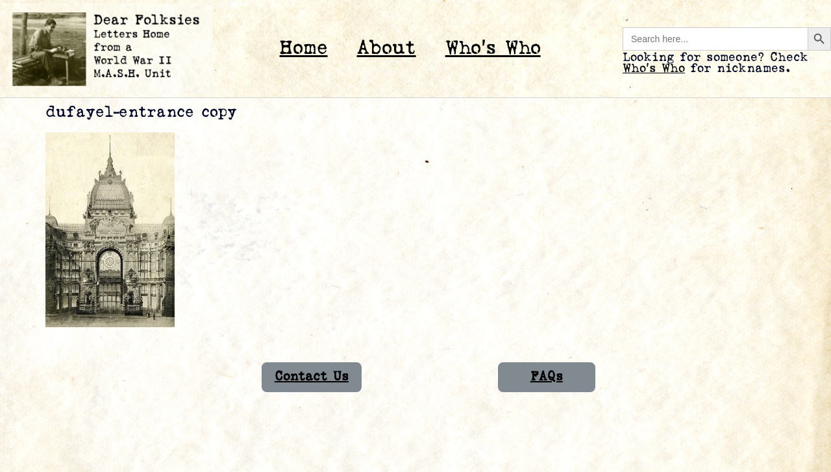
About (386, 48)
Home (304, 48)
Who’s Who (493, 48)
